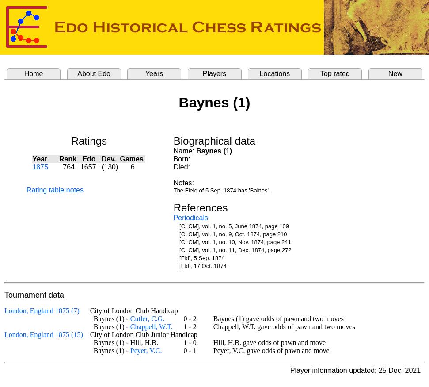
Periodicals (191, 218)
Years (154, 73)
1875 (40, 167)
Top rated (335, 73)
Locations (275, 73)
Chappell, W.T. (151, 326)
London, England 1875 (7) (42, 310)
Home (33, 73)
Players (214, 73)
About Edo (93, 73)
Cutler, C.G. (147, 318)
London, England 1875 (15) (43, 334)
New (395, 73)
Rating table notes (55, 190)
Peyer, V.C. (146, 350)
